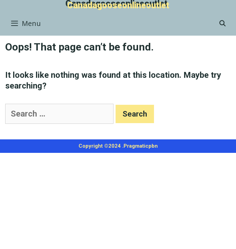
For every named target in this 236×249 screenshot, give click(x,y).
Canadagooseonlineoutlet (118, 5)
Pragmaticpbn (141, 146)
